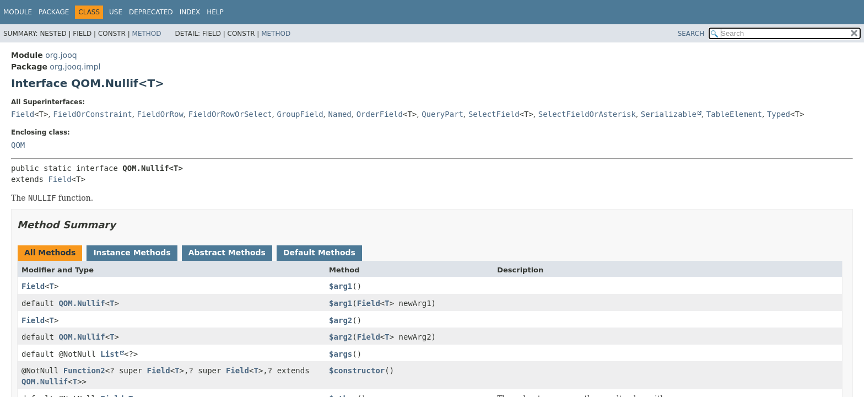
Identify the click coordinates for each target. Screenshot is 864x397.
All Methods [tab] (49, 252)
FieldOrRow (160, 114)
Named (340, 114)
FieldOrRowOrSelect (230, 114)
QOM (18, 145)
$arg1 (340, 286)
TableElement (734, 114)
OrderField (380, 114)
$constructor (357, 370)
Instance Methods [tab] (131, 252)
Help (215, 12)
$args (340, 354)
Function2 (84, 370)
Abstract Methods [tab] (227, 252)
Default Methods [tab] (319, 252)
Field (22, 114)
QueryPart (442, 114)
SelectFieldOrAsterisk (587, 114)
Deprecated (151, 12)
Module (17, 12)
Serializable (668, 114)
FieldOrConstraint (92, 114)
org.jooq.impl (75, 66)
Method (146, 33)
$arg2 (340, 320)
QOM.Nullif (81, 303)
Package (54, 12)
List (109, 354)
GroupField (300, 114)
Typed (778, 114)
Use (115, 12)
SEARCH (691, 33)
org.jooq (61, 55)
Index (190, 12)
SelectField (494, 114)
